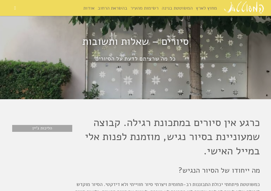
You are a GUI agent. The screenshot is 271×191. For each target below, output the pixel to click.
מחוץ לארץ (206, 8)
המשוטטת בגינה (177, 8)
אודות (88, 8)
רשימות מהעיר (144, 8)
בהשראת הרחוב (112, 8)
